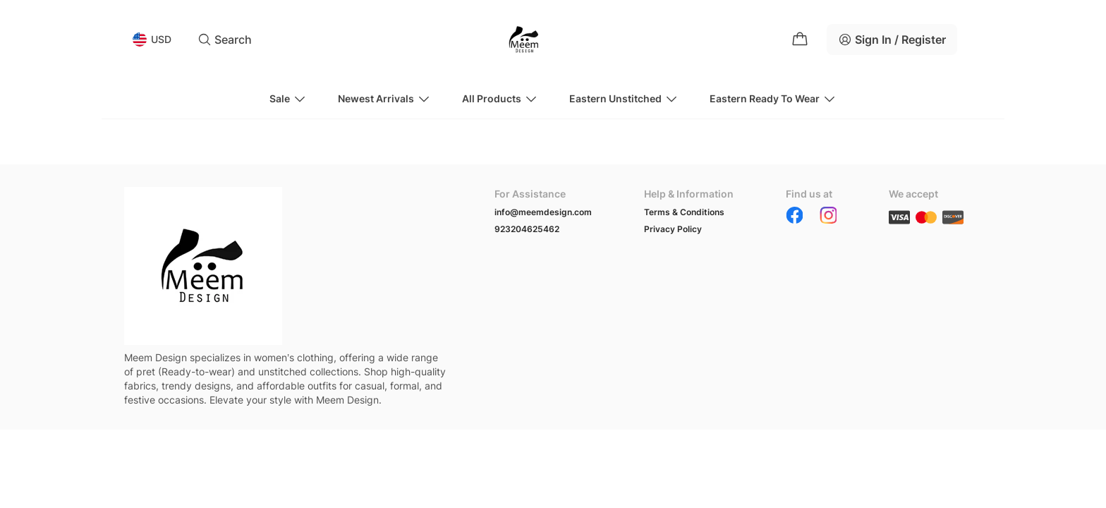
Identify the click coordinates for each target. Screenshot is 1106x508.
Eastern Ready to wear (773, 99)
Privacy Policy (673, 229)
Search (225, 39)
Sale (288, 99)
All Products (500, 99)
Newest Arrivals (384, 99)
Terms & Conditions (684, 212)
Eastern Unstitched (624, 99)
